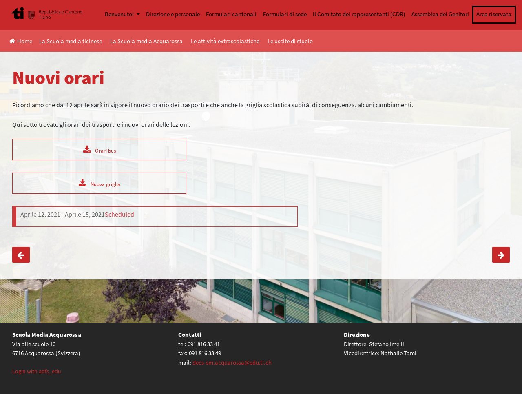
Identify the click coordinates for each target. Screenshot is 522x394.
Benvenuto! (120, 14)
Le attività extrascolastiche (225, 41)
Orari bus (105, 150)
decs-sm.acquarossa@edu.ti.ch (232, 362)
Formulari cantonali (231, 14)
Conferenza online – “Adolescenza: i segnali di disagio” (21, 255)
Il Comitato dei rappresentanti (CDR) (359, 14)
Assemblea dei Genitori (440, 14)
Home (20, 41)
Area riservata (493, 14)
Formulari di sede (285, 14)
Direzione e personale (173, 14)
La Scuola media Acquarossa (146, 41)
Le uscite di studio (290, 41)
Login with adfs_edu (36, 371)
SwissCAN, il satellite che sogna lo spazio (501, 255)
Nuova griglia (105, 184)
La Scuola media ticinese (70, 41)
